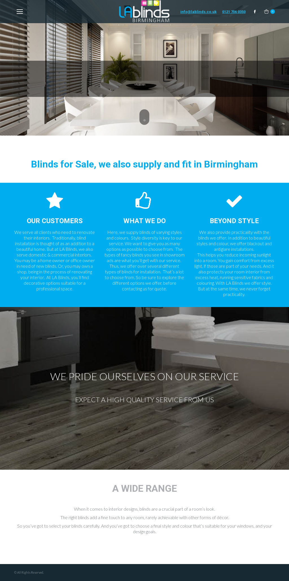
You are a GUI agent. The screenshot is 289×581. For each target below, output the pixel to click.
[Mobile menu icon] (19, 11)
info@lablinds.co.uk (198, 12)
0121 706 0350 (234, 12)
